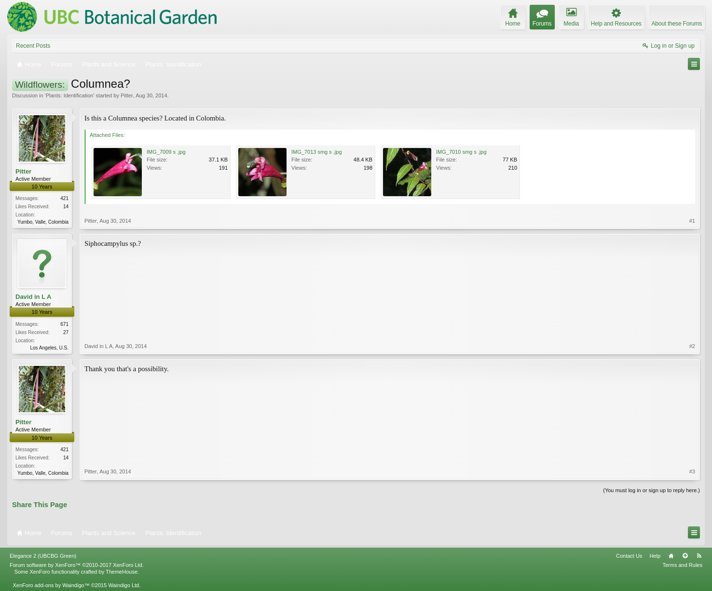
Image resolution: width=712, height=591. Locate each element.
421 (64, 198)
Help (654, 556)
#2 (692, 346)
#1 (692, 221)
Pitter (127, 95)
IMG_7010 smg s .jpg (461, 152)
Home (671, 555)
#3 (692, 471)
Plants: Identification (69, 95)
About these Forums (677, 23)
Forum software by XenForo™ (77, 565)
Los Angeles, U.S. (49, 347)
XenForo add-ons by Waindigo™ (51, 585)
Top (685, 555)
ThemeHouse (121, 572)
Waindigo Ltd (123, 585)
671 (64, 324)
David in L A (33, 296)
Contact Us (629, 556)
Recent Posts (33, 45)
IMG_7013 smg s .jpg (316, 152)
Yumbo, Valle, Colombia (42, 222)
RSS (699, 555)
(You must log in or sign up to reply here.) (651, 490)
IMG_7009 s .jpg (166, 152)
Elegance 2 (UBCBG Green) (43, 556)
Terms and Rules (682, 565)
